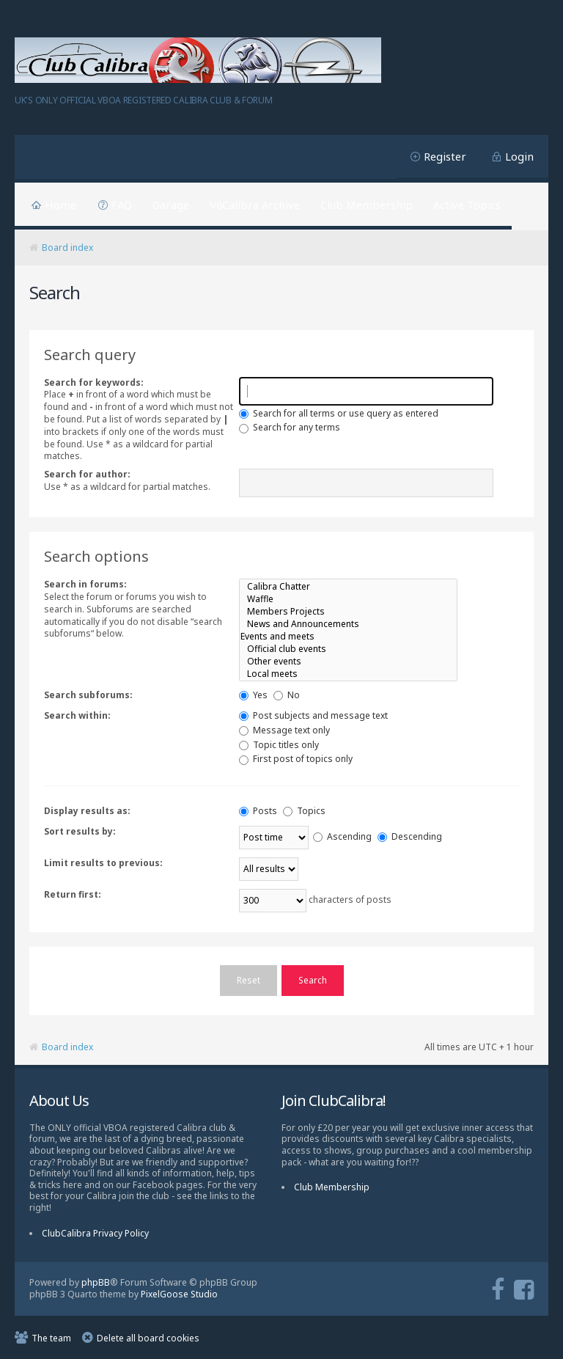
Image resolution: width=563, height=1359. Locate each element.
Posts (258, 811)
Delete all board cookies (148, 1337)
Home (60, 204)
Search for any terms (289, 427)
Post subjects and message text (313, 715)
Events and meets (348, 636)
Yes (253, 695)
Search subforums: (88, 695)
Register (445, 156)
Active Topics (467, 204)
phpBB (95, 1281)
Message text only (284, 730)
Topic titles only (279, 745)
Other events (348, 661)
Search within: (77, 715)
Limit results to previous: (103, 863)
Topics (304, 811)
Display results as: (87, 811)
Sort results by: (80, 831)
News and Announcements (348, 624)
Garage (170, 204)
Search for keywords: (94, 382)
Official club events (348, 648)
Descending (410, 836)
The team (51, 1337)
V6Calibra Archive (255, 204)
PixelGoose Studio (179, 1293)
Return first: (72, 894)
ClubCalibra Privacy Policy (95, 1232)
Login (519, 156)
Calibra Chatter (348, 586)
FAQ (121, 204)
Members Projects (348, 611)
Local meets (348, 673)
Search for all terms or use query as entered (338, 413)
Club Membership (366, 204)
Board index (67, 247)
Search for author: (87, 474)
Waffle (348, 599)
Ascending (342, 836)
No (286, 695)
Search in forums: (85, 584)
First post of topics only (296, 758)
